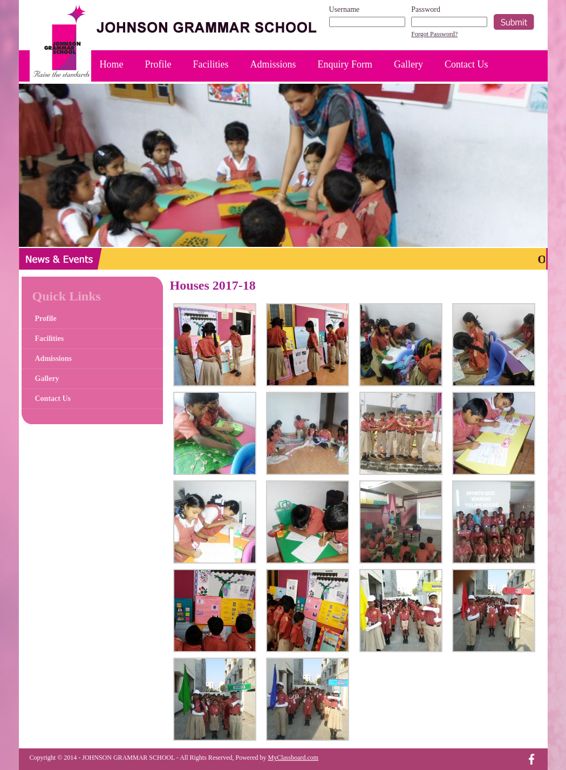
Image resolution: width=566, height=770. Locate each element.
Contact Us (466, 64)
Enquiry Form (345, 64)
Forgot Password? (434, 34)
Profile (158, 64)
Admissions (273, 64)
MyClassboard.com (293, 757)
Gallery (408, 64)
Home (112, 64)
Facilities (211, 64)
